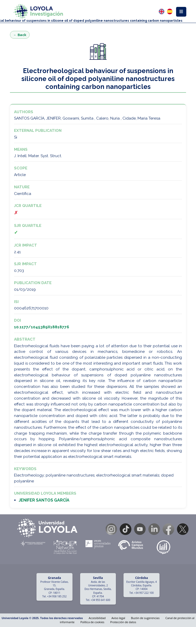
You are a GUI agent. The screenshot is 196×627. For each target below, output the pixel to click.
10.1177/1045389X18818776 (41, 327)
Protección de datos (123, 622)
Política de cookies (92, 622)
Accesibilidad (97, 618)
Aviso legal (118, 618)
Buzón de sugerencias (145, 618)
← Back (19, 35)
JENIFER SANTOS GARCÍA (44, 500)
